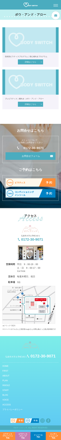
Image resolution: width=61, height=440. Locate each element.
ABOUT (5, 376)
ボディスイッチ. (21, 428)
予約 (7, 436)
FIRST (5, 371)
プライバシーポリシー (12, 409)
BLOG (5, 395)
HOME (5, 366)
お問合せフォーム (31, 156)
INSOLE (6, 385)
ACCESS (6, 405)
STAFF (5, 390)
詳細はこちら (30, 62)
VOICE (5, 400)
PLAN (5, 380)
